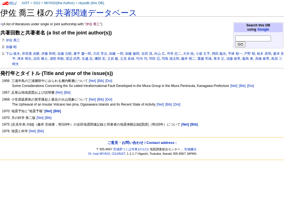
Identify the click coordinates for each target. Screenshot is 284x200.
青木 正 (219, 59)
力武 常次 (100, 54)
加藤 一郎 (116, 54)
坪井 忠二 (174, 54)
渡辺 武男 (73, 59)
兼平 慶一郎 (82, 54)
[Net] (92, 81)
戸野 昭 (249, 54)
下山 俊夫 (13, 54)
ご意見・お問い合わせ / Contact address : (141, 143)
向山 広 (159, 54)
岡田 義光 (219, 54)
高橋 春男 (262, 59)
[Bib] (100, 81)
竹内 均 (141, 59)
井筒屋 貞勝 (30, 54)
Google (263, 29)
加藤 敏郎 (132, 54)
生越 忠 (87, 59)
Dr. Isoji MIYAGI (99, 153)
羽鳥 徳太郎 (170, 59)
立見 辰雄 (127, 59)
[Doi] (108, 81)
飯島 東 (247, 59)
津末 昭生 (24, 59)
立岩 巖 (112, 59)
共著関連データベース (96, 12)
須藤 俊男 (233, 59)
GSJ (36, 3)
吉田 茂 (146, 54)
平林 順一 (235, 54)
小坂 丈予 (203, 54)
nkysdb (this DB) (91, 3)
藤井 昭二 (188, 59)
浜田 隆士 (40, 59)
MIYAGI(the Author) (59, 3)
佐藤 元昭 (64, 54)
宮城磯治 (190, 149)
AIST (25, 3)
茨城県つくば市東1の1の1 (131, 149)
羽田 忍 (154, 59)
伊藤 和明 (48, 54)
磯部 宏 (100, 59)
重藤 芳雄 (204, 59)
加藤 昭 (11, 47)
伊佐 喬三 (13, 40)
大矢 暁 (188, 54)
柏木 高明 (264, 54)
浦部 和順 (57, 59)
